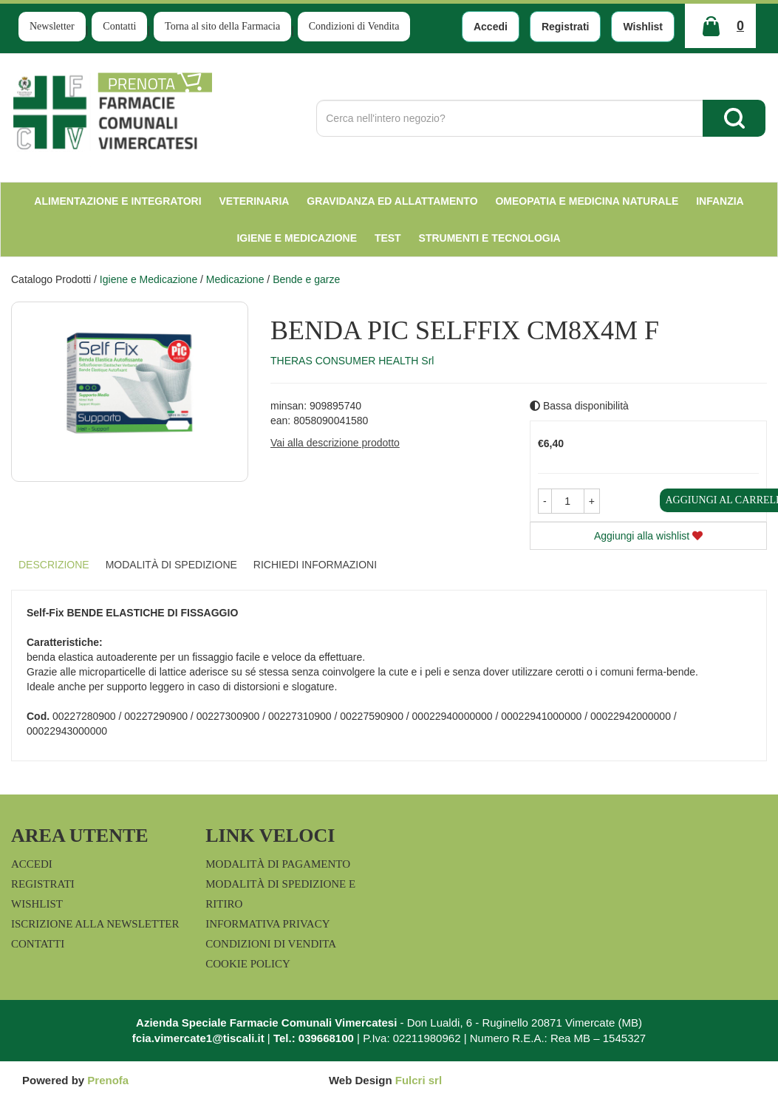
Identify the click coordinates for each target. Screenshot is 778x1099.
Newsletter (52, 26)
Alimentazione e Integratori (117, 201)
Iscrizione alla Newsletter (95, 924)
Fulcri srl (418, 1080)
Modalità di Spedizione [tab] (171, 565)
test (388, 238)
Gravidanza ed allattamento (392, 201)
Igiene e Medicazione (296, 238)
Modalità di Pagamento (277, 864)
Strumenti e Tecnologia (490, 238)
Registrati (566, 27)
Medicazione (235, 279)
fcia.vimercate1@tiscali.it (198, 1038)
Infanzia (720, 201)
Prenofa (108, 1080)
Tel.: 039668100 (313, 1038)
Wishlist (643, 27)
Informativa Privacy (267, 924)
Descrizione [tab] (53, 565)
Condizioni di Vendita (354, 26)
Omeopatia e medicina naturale (586, 201)
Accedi (491, 27)
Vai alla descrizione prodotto (335, 443)
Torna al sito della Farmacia (222, 26)
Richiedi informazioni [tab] (315, 565)
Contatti (119, 26)
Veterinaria (254, 201)
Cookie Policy (247, 964)
